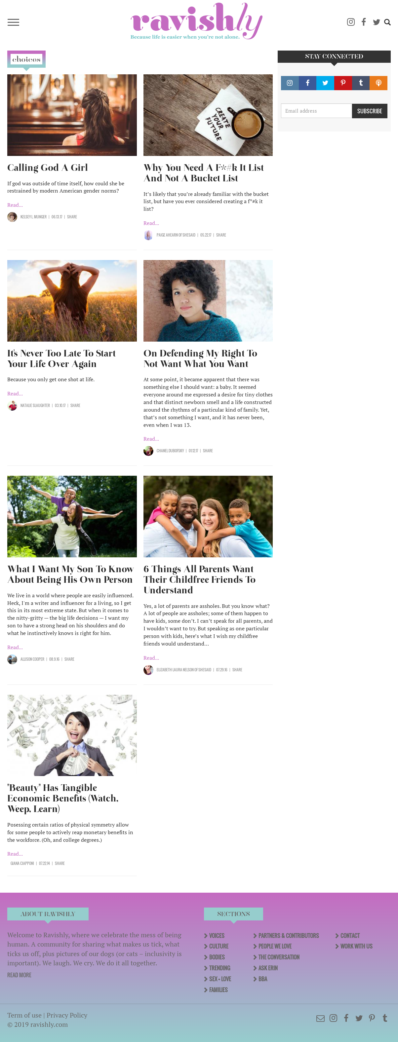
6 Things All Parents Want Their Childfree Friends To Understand (199, 579)
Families (218, 990)
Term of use (24, 1015)
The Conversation (279, 957)
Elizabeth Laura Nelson (175, 669)
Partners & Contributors (289, 936)
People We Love (275, 946)
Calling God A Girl (47, 167)
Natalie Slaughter (35, 405)
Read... (15, 204)
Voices (216, 936)
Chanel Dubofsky (170, 450)
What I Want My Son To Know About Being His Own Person (70, 574)
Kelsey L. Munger (33, 216)
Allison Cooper (32, 659)
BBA (263, 979)
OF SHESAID (187, 235)
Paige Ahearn (168, 235)
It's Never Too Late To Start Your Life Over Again (61, 359)
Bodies (217, 957)
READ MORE (19, 975)
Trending (219, 968)
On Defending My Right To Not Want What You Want (200, 359)
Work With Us (356, 946)
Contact (350, 936)
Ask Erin (268, 968)
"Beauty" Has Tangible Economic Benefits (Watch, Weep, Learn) (62, 798)
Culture (218, 946)
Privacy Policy (67, 1015)
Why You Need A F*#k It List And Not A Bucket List (203, 173)
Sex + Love (220, 979)
